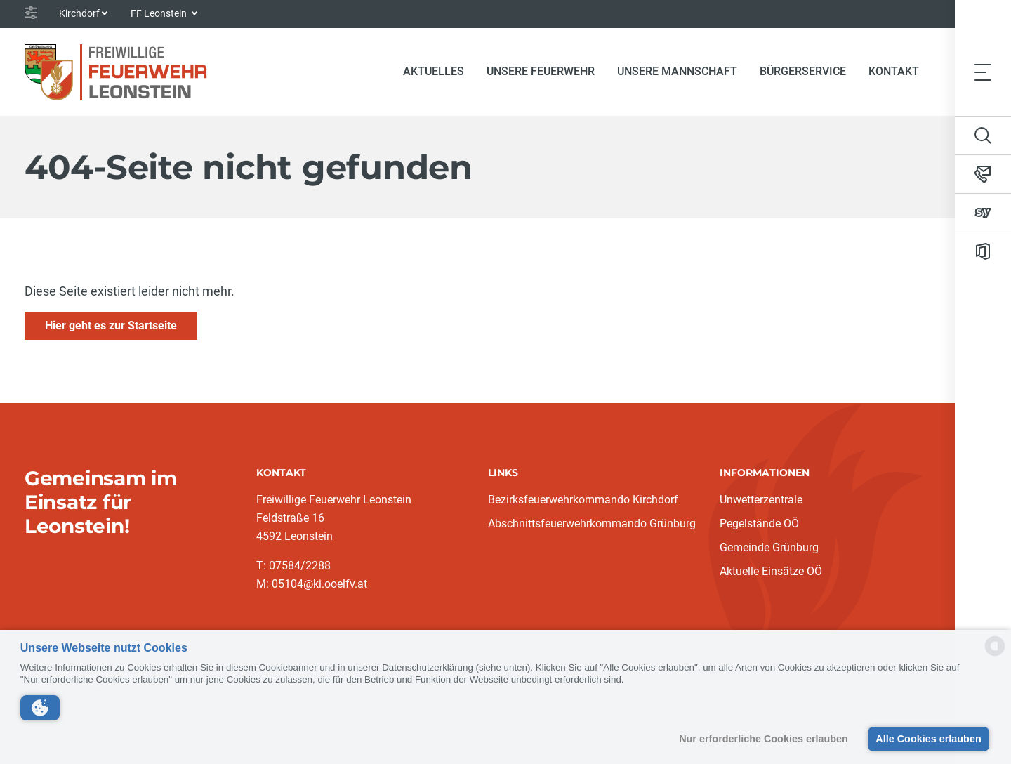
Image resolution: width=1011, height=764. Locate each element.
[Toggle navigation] (983, 71)
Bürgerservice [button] (803, 71)
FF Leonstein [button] (160, 13)
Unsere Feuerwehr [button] (541, 71)
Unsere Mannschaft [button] (677, 71)
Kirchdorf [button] (79, 13)
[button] (40, 707)
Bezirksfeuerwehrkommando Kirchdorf (583, 499)
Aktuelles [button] (433, 71)
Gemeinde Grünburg (769, 547)
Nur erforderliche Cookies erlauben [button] (763, 738)
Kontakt (893, 71)
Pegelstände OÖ (759, 523)
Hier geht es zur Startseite (111, 325)
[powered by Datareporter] (995, 655)
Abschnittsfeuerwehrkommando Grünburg (592, 523)
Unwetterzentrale (761, 499)
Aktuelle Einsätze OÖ (771, 571)
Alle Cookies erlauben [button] (928, 738)
